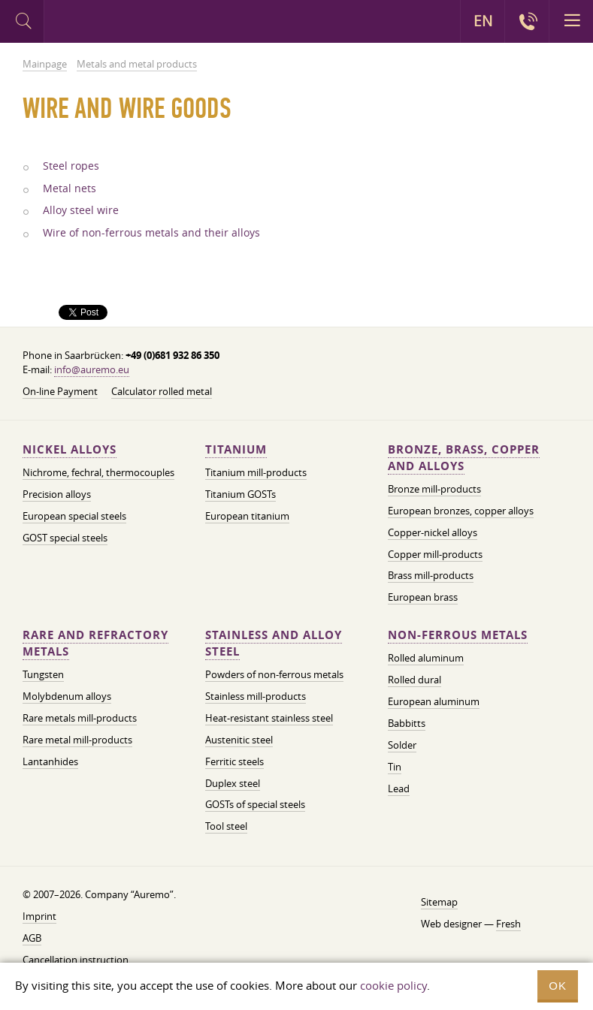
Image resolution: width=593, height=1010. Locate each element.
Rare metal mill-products (77, 739)
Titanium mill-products (256, 472)
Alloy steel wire (81, 210)
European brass (423, 597)
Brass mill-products (430, 575)
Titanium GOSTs (240, 494)
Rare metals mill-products (80, 718)
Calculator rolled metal (161, 391)
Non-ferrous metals (458, 635)
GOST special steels (65, 537)
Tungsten (43, 674)
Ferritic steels (234, 761)
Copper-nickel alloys (432, 532)
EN (482, 21)
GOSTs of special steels (255, 804)
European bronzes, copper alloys (461, 510)
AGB (32, 938)
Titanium (236, 449)
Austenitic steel (239, 739)
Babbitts (406, 723)
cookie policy (393, 985)
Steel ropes (71, 166)
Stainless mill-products (255, 696)
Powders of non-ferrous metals (274, 674)
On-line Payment (60, 391)
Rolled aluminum (426, 658)
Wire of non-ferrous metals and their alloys (151, 233)
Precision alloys (57, 494)
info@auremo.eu (91, 369)
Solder (402, 745)
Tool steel (226, 826)
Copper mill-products (435, 554)
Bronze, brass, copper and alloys (464, 458)
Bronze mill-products (434, 489)
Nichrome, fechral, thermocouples (98, 472)
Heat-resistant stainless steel (269, 718)
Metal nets (69, 188)
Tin (394, 766)
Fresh (508, 923)
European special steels (74, 516)
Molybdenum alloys (67, 696)
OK (558, 985)
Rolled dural (414, 679)
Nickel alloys (69, 449)
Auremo (106, 23)
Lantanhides (50, 761)
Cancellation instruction (76, 959)
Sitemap (439, 902)
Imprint (39, 916)
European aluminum (434, 701)
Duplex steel (232, 783)
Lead (399, 788)
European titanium (247, 516)
